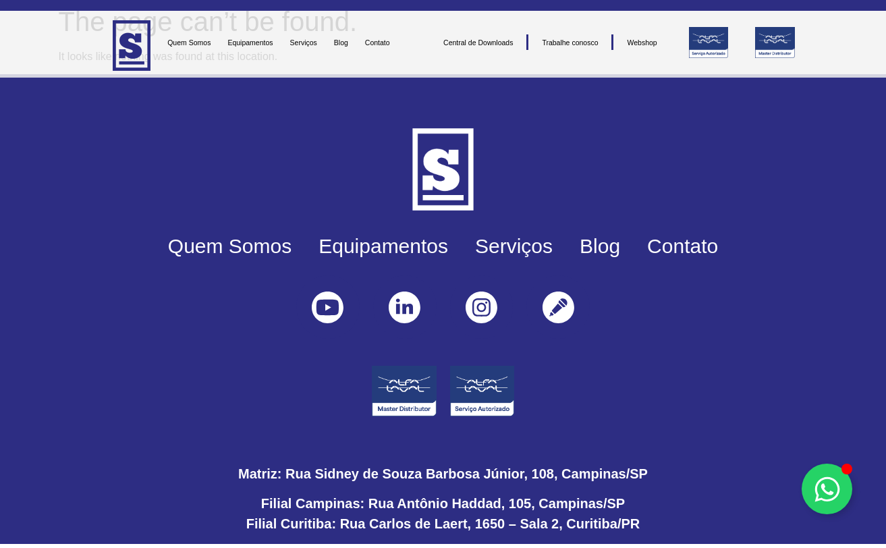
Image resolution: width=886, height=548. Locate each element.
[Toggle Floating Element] (827, 489)
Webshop (642, 42)
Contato (377, 42)
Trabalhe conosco (570, 42)
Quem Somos (189, 42)
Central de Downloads (478, 42)
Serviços (303, 42)
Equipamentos (250, 42)
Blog (341, 42)
